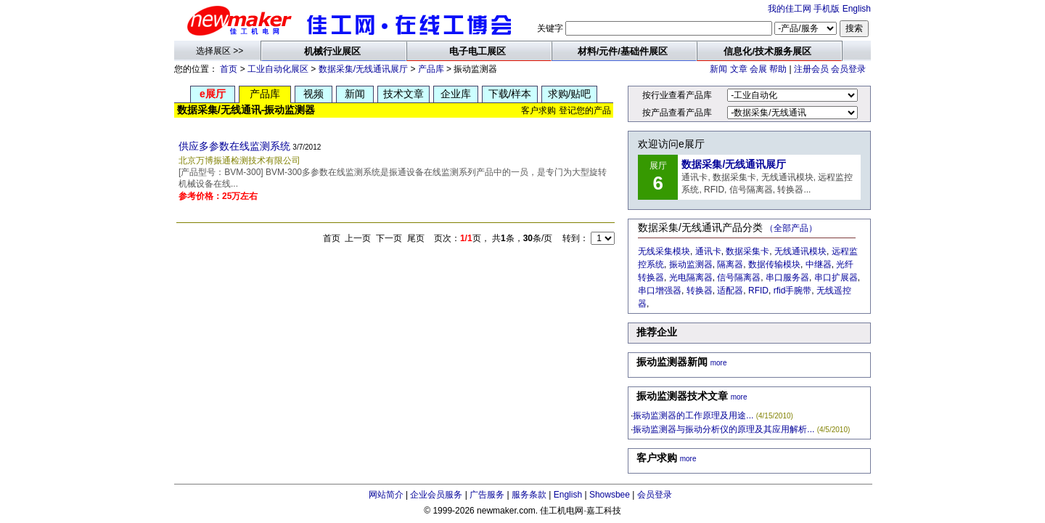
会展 (758, 69)
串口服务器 (787, 277)
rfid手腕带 (793, 290)
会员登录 (848, 69)
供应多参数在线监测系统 (234, 146)
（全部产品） (791, 228)
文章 (738, 69)
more (718, 363)
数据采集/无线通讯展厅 (363, 69)
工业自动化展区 (277, 69)
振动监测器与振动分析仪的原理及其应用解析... (723, 429)
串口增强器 (659, 290)
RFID (758, 290)
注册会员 (811, 69)
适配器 (730, 290)
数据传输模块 (774, 264)
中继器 (819, 264)
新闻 (718, 69)
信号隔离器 (739, 277)
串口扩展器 (836, 277)
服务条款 (529, 495)
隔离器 (730, 264)
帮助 (778, 69)
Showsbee (609, 495)
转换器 (700, 290)
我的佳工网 (789, 9)
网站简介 (386, 495)
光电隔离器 (691, 277)
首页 (228, 69)
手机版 (827, 9)
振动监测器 (691, 264)
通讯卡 (708, 251)
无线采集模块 (664, 251)
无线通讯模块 (800, 251)
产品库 (431, 69)
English (857, 9)
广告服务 (487, 495)
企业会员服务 (436, 495)
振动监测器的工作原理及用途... (693, 415)
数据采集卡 (747, 251)
